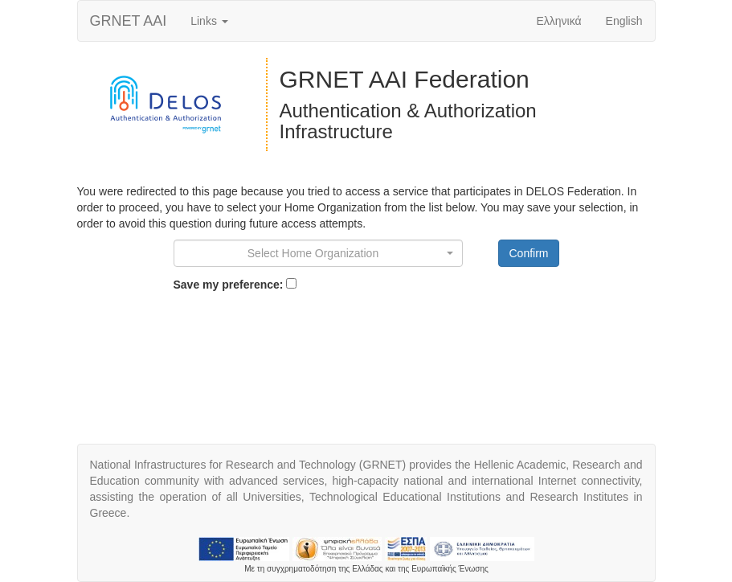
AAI (128, 21)
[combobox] (318, 253)
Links (209, 20)
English (624, 20)
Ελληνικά (558, 20)
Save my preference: (229, 284)
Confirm (528, 253)
